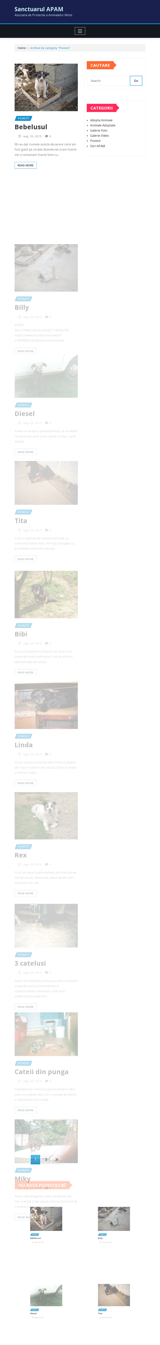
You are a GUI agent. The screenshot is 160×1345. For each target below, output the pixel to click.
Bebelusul (31, 147)
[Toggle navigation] (80, 31)
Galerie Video (99, 147)
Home (22, 49)
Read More (26, 186)
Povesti (95, 152)
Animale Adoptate (102, 136)
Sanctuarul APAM (39, 9)
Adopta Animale (101, 131)
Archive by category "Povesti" (50, 49)
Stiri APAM (97, 157)
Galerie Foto (98, 141)
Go (136, 87)
